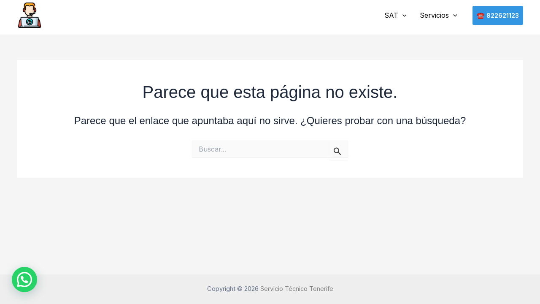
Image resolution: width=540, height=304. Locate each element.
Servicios (438, 15)
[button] (402, 15)
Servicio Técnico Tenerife (296, 289)
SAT (395, 15)
